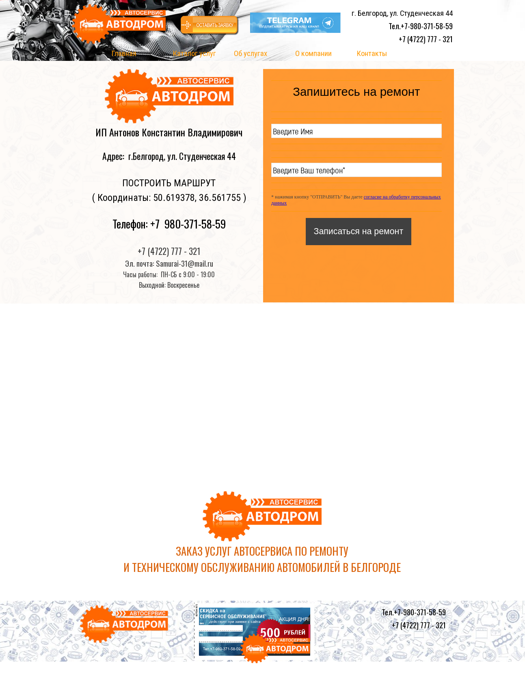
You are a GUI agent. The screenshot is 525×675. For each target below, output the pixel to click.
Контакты (371, 53)
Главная (123, 53)
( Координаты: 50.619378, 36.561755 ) (169, 197)
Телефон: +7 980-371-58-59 (169, 224)
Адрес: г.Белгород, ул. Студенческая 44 (169, 156)
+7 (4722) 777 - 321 (426, 38)
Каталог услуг (194, 53)
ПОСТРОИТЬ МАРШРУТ (169, 183)
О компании (313, 53)
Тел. (421, 25)
